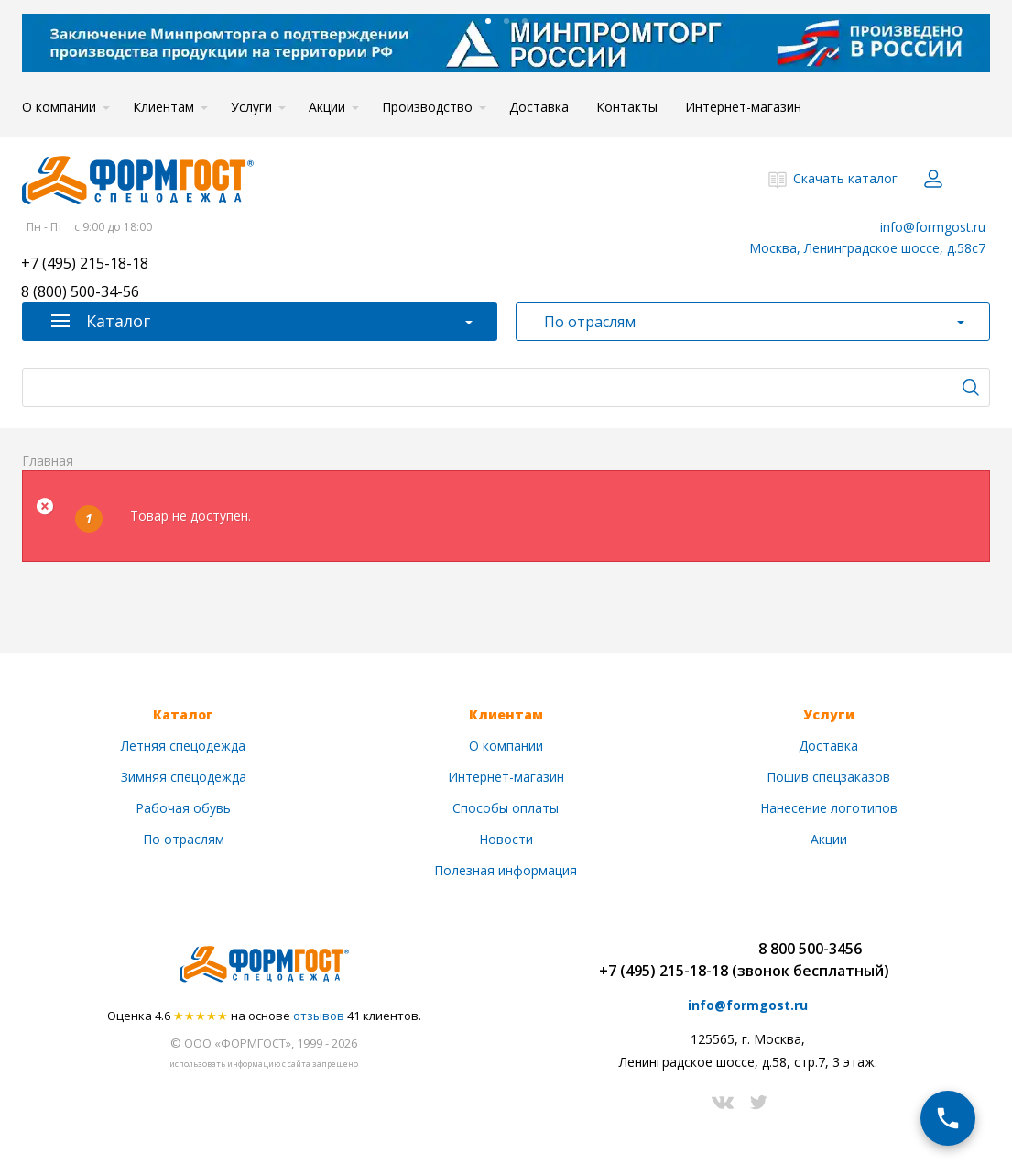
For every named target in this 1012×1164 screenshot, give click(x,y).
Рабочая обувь (183, 808)
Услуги (251, 106)
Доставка (539, 106)
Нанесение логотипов (829, 808)
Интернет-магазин (743, 106)
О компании (59, 106)
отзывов (318, 1015)
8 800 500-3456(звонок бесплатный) (810, 960)
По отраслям (183, 839)
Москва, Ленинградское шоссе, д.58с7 (867, 248)
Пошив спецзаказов (828, 776)
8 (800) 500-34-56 (80, 293)
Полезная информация (505, 870)
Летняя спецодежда (183, 745)
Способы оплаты (505, 808)
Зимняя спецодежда (183, 776)
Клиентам (163, 106)
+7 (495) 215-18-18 (84, 264)
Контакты (627, 106)
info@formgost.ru (932, 227)
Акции (327, 106)
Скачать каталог (845, 178)
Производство (427, 106)
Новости (506, 839)
